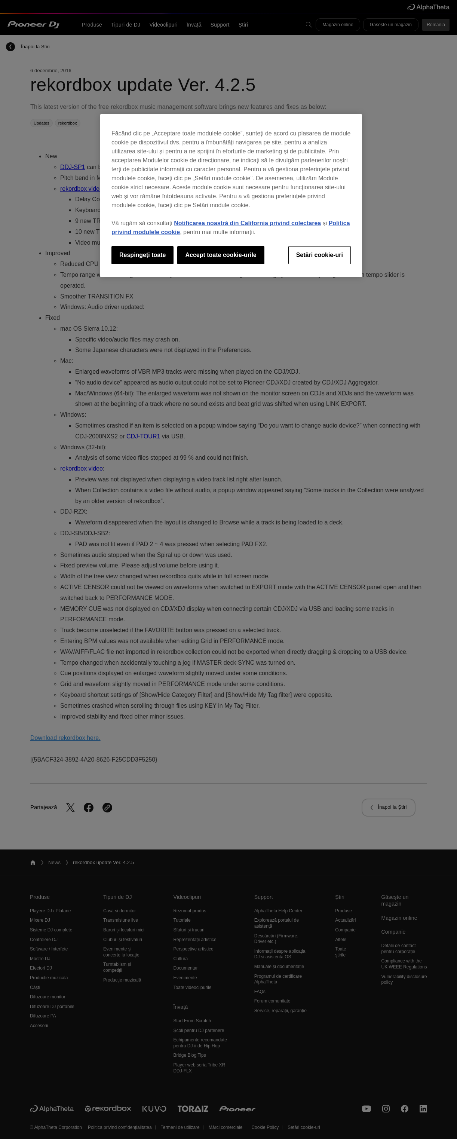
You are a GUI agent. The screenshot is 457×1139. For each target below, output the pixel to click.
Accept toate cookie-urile (220, 255)
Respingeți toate (142, 255)
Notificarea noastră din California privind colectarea (247, 223)
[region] (231, 195)
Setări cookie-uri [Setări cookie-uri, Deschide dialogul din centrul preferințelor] (319, 255)
